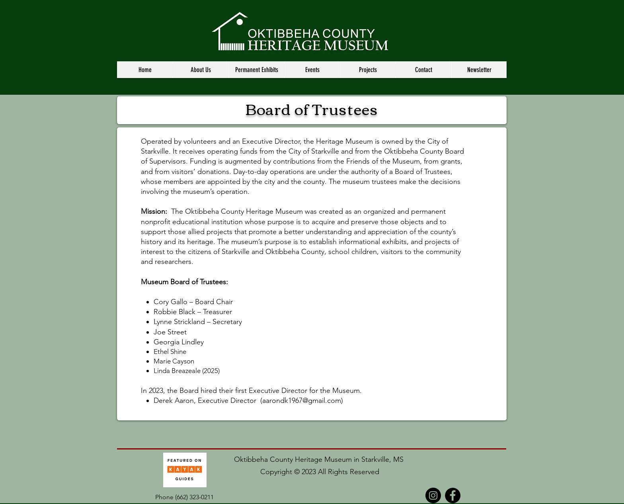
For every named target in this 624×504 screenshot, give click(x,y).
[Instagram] (433, 495)
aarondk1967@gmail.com (301, 400)
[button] (200, 69)
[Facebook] (452, 495)
